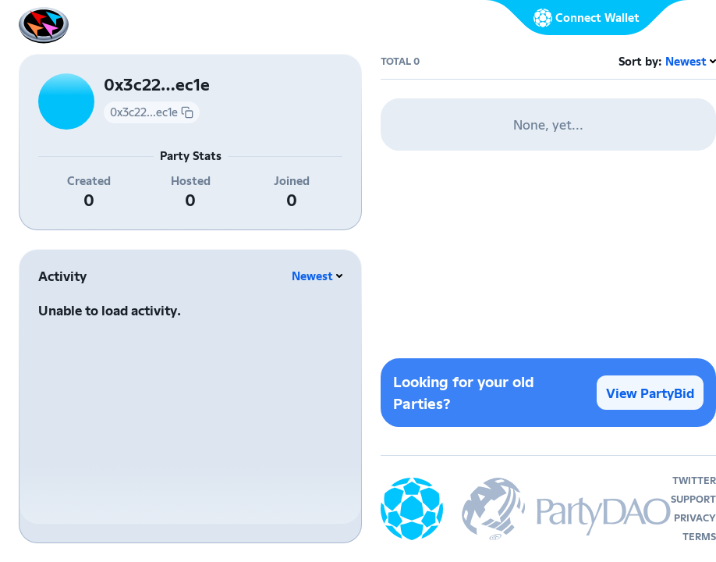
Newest (312, 276)
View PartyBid (650, 393)
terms (699, 536)
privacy (695, 518)
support (693, 499)
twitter (694, 480)
